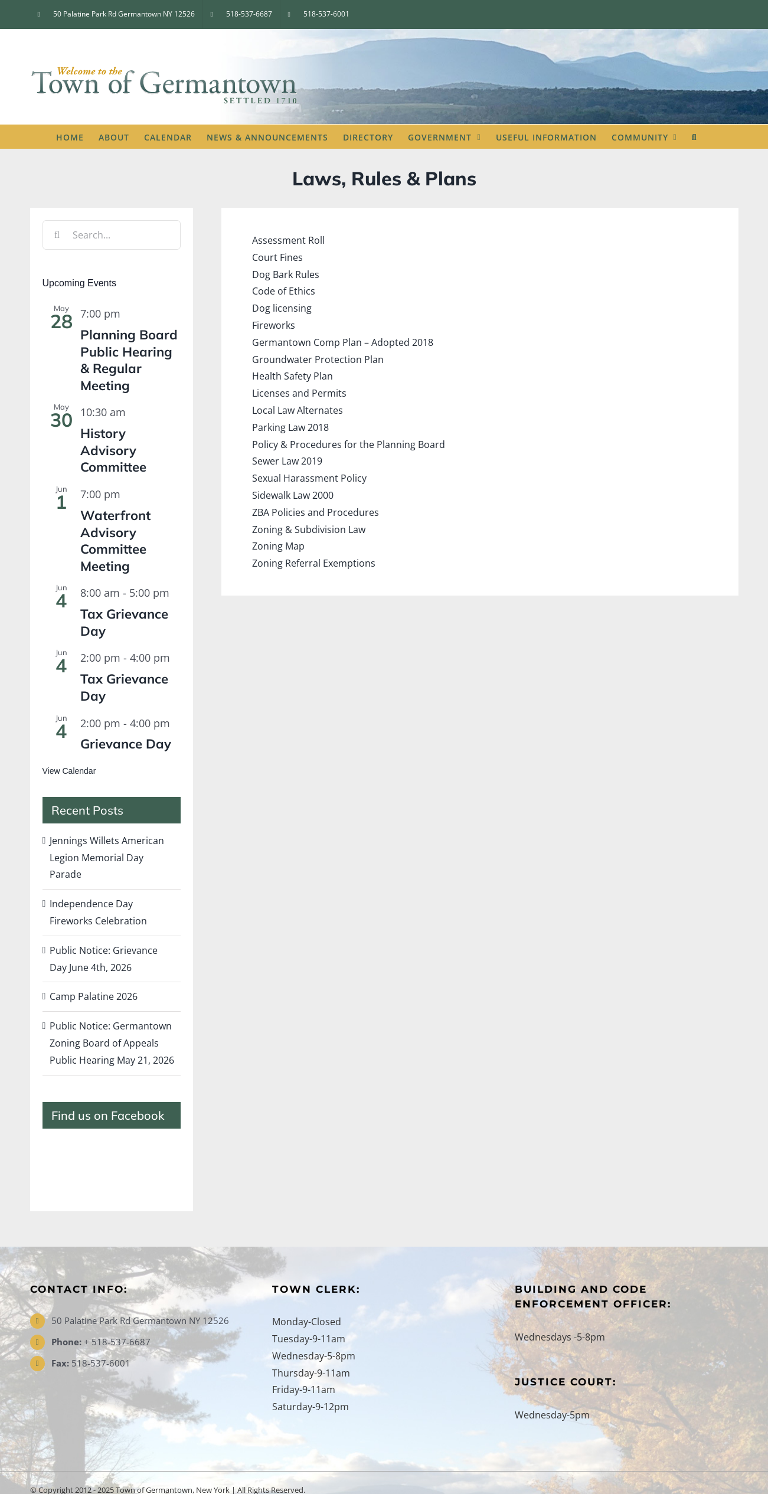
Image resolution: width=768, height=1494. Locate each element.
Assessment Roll (288, 240)
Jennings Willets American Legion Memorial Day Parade (107, 857)
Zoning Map (278, 546)
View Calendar (69, 771)
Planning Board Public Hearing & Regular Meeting (129, 360)
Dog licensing (282, 308)
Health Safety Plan (292, 376)
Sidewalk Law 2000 (293, 495)
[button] (694, 136)
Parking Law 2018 (290, 427)
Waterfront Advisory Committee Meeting (115, 540)
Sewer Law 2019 (287, 461)
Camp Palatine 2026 (94, 996)
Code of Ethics (283, 291)
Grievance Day (125, 743)
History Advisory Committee (113, 450)
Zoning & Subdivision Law (308, 529)
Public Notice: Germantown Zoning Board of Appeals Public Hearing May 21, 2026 (112, 1043)
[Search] (57, 235)
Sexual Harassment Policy (309, 478)
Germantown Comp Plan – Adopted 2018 (342, 342)
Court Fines (277, 257)
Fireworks (273, 325)
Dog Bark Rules (285, 274)
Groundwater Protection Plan (318, 359)
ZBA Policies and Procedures (315, 512)
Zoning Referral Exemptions (313, 563)
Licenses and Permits (299, 393)
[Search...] (112, 235)
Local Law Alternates (297, 410)
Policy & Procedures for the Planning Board (348, 444)
